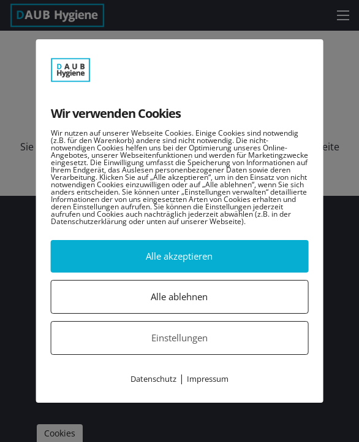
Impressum (208, 378)
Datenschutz (153, 378)
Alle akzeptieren (179, 256)
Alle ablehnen (179, 296)
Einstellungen (179, 338)
